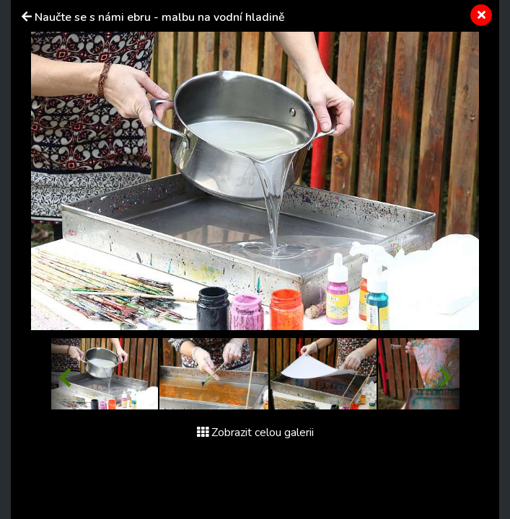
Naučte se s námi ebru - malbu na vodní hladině (160, 17)
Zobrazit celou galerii (255, 432)
